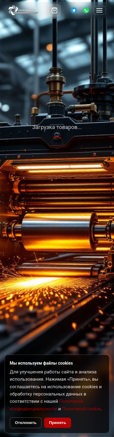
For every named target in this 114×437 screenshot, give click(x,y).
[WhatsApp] (86, 10)
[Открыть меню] (99, 10)
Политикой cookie (81, 409)
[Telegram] (74, 10)
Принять (57, 422)
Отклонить (25, 422)
